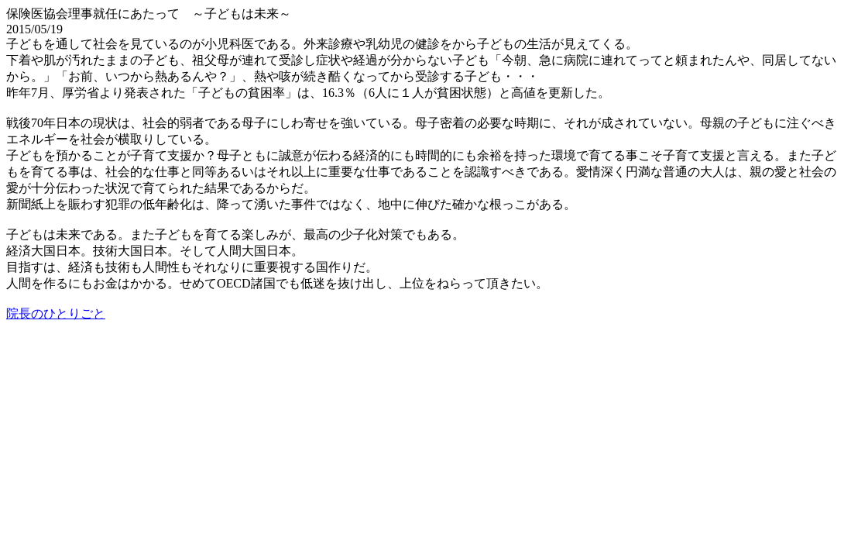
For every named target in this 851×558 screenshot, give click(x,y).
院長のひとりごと (55, 313)
